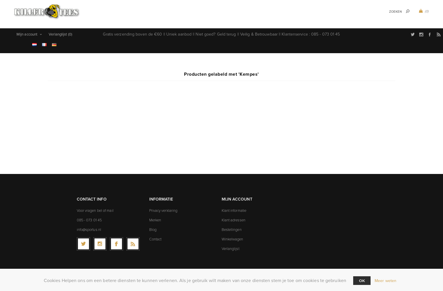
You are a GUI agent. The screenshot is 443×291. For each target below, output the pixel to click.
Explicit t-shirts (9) (264, 6)
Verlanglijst (230, 246)
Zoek (407, 11)
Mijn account (27, 32)
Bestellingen (232, 227)
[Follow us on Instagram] (99, 241)
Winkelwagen (232, 236)
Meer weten (385, 281)
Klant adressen (233, 217)
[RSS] (132, 241)
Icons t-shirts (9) (307, 6)
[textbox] (388, 12)
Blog (152, 227)
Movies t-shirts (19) (210, 19)
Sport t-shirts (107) (138, 6)
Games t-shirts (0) (222, 6)
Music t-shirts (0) (180, 6)
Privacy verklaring (163, 208)
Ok (362, 280)
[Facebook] (116, 241)
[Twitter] (83, 241)
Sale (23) (243, 19)
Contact (155, 236)
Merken (155, 217)
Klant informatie (234, 208)
